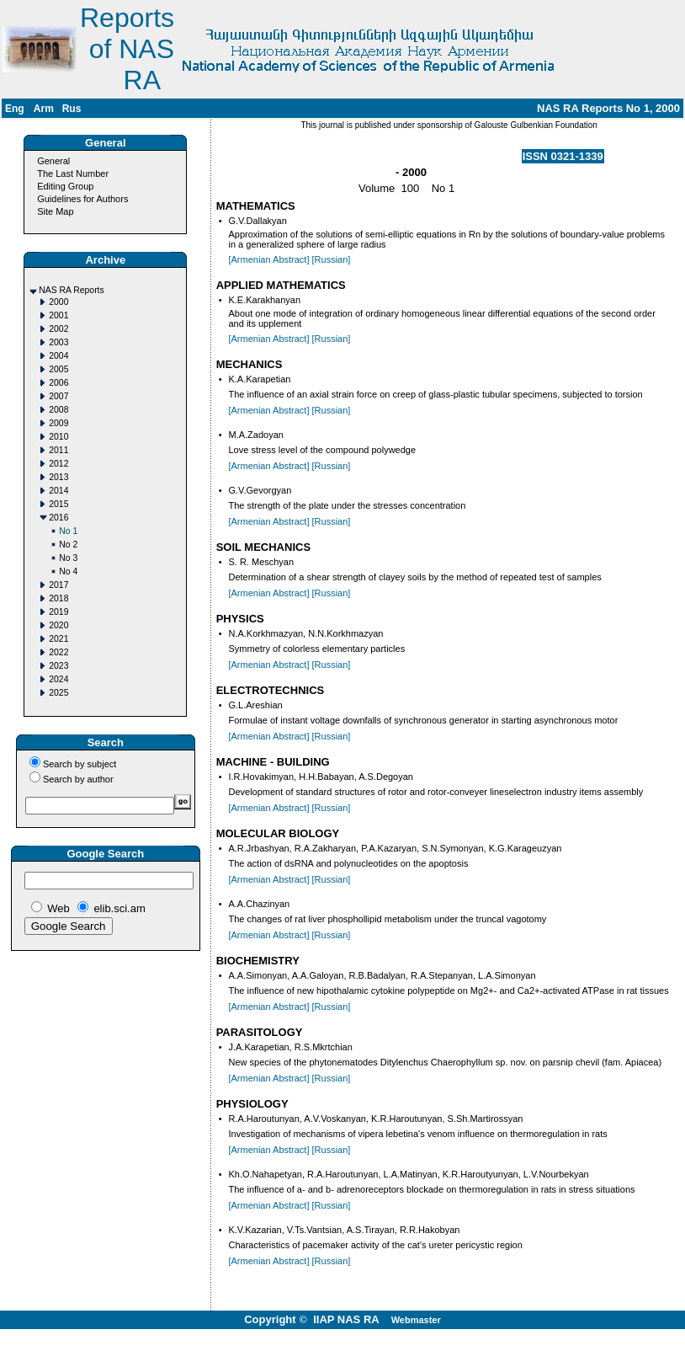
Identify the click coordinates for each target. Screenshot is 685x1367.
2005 (58, 369)
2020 (58, 625)
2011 (58, 450)
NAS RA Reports (71, 290)
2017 (58, 585)
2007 (58, 396)
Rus (72, 109)
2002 (58, 329)
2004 (58, 355)
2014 (58, 490)
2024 (58, 679)
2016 (58, 517)
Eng (14, 109)
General (53, 161)
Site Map (55, 211)
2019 (58, 612)
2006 (58, 382)
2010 (58, 436)
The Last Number (73, 173)
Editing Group (65, 186)
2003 (58, 342)
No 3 (68, 558)
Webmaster (416, 1320)
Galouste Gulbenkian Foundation (534, 125)
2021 (58, 638)
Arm (44, 109)
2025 (58, 692)
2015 (58, 504)
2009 (58, 423)
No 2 (68, 544)
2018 (58, 598)
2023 (58, 665)
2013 (58, 477)
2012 (58, 463)
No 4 (68, 571)
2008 (58, 409)
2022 (58, 652)
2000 (58, 302)
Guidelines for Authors (82, 199)
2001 (58, 315)
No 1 (68, 531)
